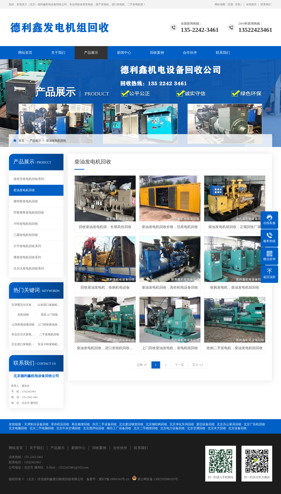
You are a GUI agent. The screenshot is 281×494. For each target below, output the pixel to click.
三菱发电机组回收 (25, 235)
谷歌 (237, 4)
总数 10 (142, 364)
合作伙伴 (190, 52)
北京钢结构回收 (156, 424)
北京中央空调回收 (68, 428)
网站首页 (25, 52)
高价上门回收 (49, 314)
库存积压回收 (60, 424)
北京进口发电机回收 (23, 344)
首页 (21, 140)
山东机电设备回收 (23, 324)
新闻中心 (124, 52)
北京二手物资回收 (145, 428)
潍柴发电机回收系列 (27, 257)
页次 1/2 (197, 364)
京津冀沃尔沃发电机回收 (23, 304)
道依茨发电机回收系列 (28, 179)
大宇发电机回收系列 (27, 246)
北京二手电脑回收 (41, 428)
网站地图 (220, 4)
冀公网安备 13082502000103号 (157, 479)
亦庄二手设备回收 (104, 424)
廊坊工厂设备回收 (119, 428)
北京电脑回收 (18, 428)
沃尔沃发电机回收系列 (28, 268)
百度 (230, 4)
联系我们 (266, 4)
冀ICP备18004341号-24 (114, 479)
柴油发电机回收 (56, 140)
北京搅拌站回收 (93, 428)
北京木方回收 (217, 428)
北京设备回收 (237, 428)
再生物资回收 (81, 424)
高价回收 (23, 314)
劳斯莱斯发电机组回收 (28, 212)
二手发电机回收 (49, 334)
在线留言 (251, 4)
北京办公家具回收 (229, 424)
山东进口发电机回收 (49, 304)
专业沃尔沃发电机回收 (23, 334)
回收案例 (157, 52)
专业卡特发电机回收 (49, 344)
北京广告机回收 (254, 424)
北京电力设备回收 (172, 428)
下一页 (179, 364)
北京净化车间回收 (181, 424)
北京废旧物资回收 (131, 424)
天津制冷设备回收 (36, 424)
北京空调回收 (196, 428)
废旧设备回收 (205, 424)
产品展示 (91, 52)
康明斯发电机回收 (25, 201)
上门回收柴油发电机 (49, 324)
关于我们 (58, 52)
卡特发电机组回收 (25, 223)
